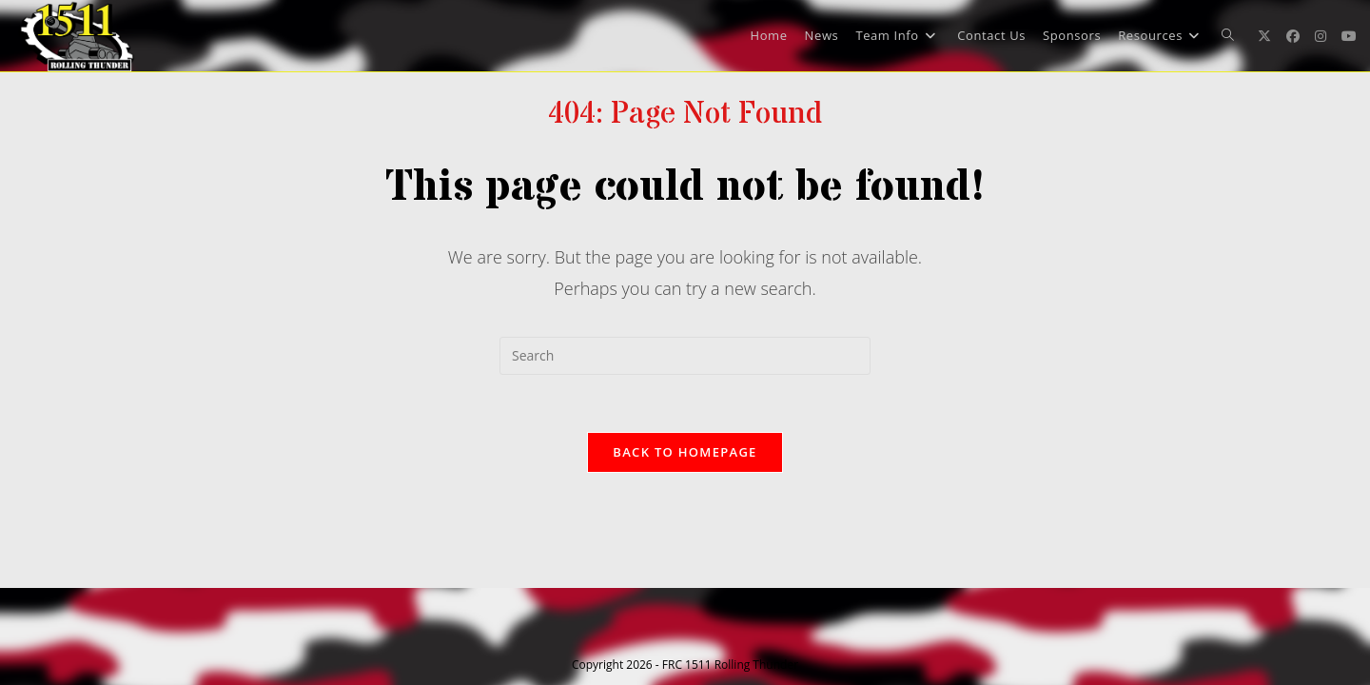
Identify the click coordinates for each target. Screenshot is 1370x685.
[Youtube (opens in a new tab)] (1349, 36)
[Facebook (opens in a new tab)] (1293, 36)
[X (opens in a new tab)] (1264, 36)
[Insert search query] (685, 356)
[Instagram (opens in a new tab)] (1320, 36)
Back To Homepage (684, 451)
